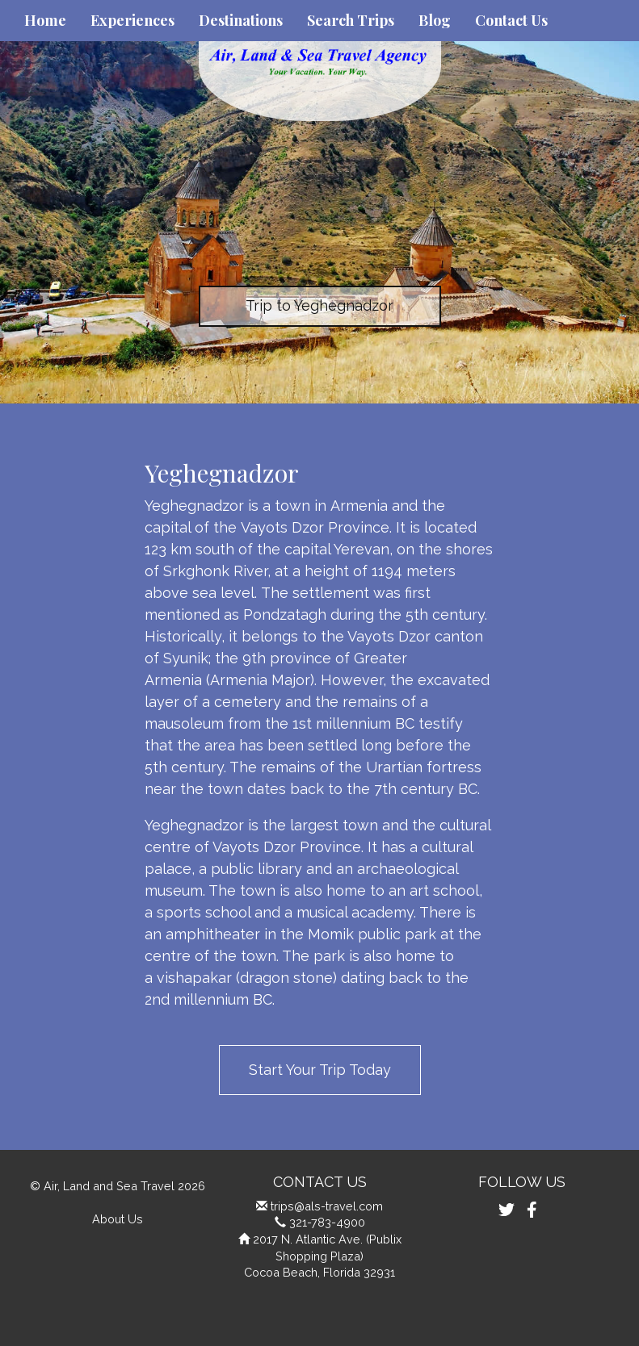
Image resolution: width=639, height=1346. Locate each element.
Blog (434, 20)
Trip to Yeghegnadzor (319, 305)
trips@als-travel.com (327, 1206)
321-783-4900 (327, 1222)
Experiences (132, 20)
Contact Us (511, 20)
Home (45, 20)
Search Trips (350, 20)
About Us (117, 1219)
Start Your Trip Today (320, 1069)
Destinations (241, 20)
